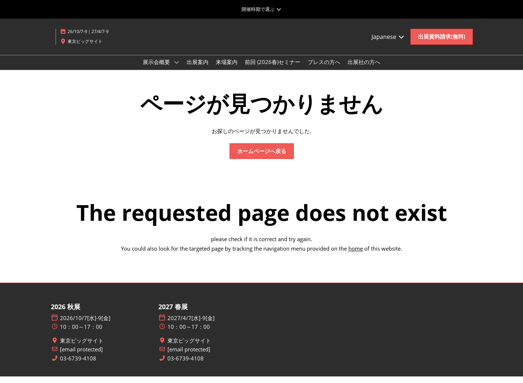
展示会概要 (157, 68)
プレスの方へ (324, 68)
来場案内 (227, 68)
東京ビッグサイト (82, 347)
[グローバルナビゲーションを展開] (261, 9)
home (355, 255)
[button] (441, 44)
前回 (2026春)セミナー (272, 68)
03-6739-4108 (78, 365)
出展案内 (197, 68)
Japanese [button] (388, 44)
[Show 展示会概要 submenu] (176, 69)
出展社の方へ (364, 68)
